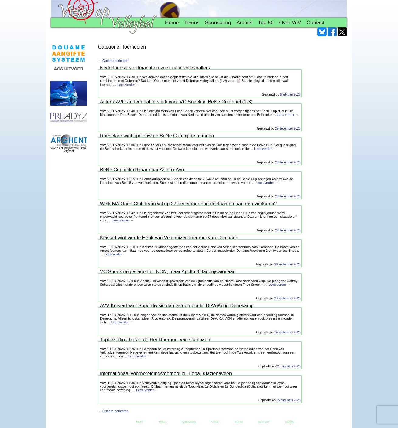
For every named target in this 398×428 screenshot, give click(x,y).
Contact (315, 22)
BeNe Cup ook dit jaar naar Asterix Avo (142, 169)
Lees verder (128, 84)
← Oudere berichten (113, 60)
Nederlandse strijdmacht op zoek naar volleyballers (155, 67)
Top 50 (265, 22)
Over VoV (290, 22)
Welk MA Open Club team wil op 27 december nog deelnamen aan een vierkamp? (188, 203)
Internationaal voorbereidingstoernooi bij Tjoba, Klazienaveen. (166, 373)
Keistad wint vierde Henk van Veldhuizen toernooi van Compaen (169, 237)
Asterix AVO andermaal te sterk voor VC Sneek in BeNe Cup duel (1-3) (176, 101)
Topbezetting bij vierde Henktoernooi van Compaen (155, 339)
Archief (244, 22)
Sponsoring (218, 22)
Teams (191, 22)
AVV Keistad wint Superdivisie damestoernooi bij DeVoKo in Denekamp (177, 305)
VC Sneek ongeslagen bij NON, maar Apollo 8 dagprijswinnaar (167, 271)
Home (172, 22)
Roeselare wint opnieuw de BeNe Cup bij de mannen (157, 135)
